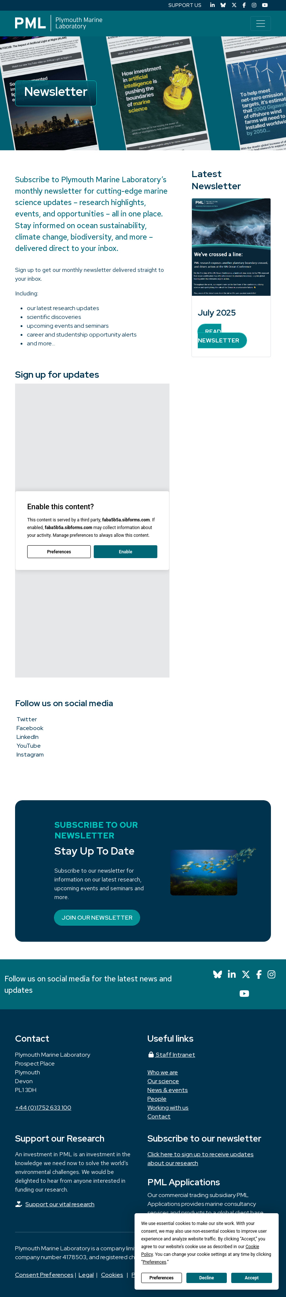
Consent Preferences (44, 1275)
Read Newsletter (218, 336)
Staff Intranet (171, 1055)
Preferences (162, 1277)
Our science (163, 1081)
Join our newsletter (97, 917)
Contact (159, 1116)
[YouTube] (265, 5)
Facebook (30, 728)
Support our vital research (59, 1204)
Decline (206, 1277)
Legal (86, 1275)
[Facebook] (244, 5)
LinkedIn (28, 737)
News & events (167, 1090)
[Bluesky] (223, 5)
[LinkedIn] (212, 5)
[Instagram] (254, 5)
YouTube (29, 746)
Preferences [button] (154, 1262)
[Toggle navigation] (260, 23)
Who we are (162, 1072)
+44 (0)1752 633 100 (43, 1107)
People (157, 1099)
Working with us (168, 1107)
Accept (252, 1277)
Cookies (112, 1275)
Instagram (30, 754)
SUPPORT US (184, 5)
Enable (125, 551)
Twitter (27, 719)
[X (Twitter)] (234, 5)
